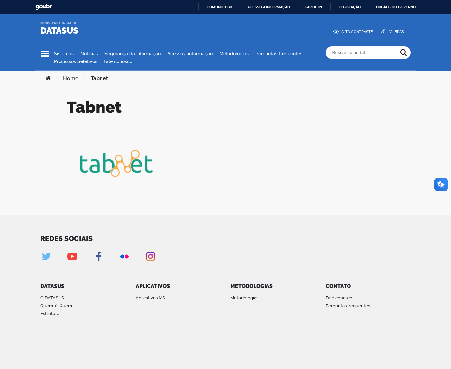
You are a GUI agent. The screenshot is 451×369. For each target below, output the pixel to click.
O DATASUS (52, 297)
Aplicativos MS (150, 297)
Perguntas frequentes (278, 53)
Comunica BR (219, 7)
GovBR (43, 7)
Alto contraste (357, 32)
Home (70, 78)
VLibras (397, 32)
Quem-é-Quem (56, 305)
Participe (314, 7)
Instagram (150, 256)
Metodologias (234, 53)
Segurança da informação (132, 53)
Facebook (98, 256)
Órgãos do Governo (396, 7)
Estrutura (49, 313)
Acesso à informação (268, 7)
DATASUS (59, 31)
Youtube (72, 256)
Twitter (46, 256)
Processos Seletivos (75, 61)
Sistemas (64, 53)
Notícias (89, 53)
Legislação (350, 7)
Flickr (124, 256)
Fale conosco (118, 61)
